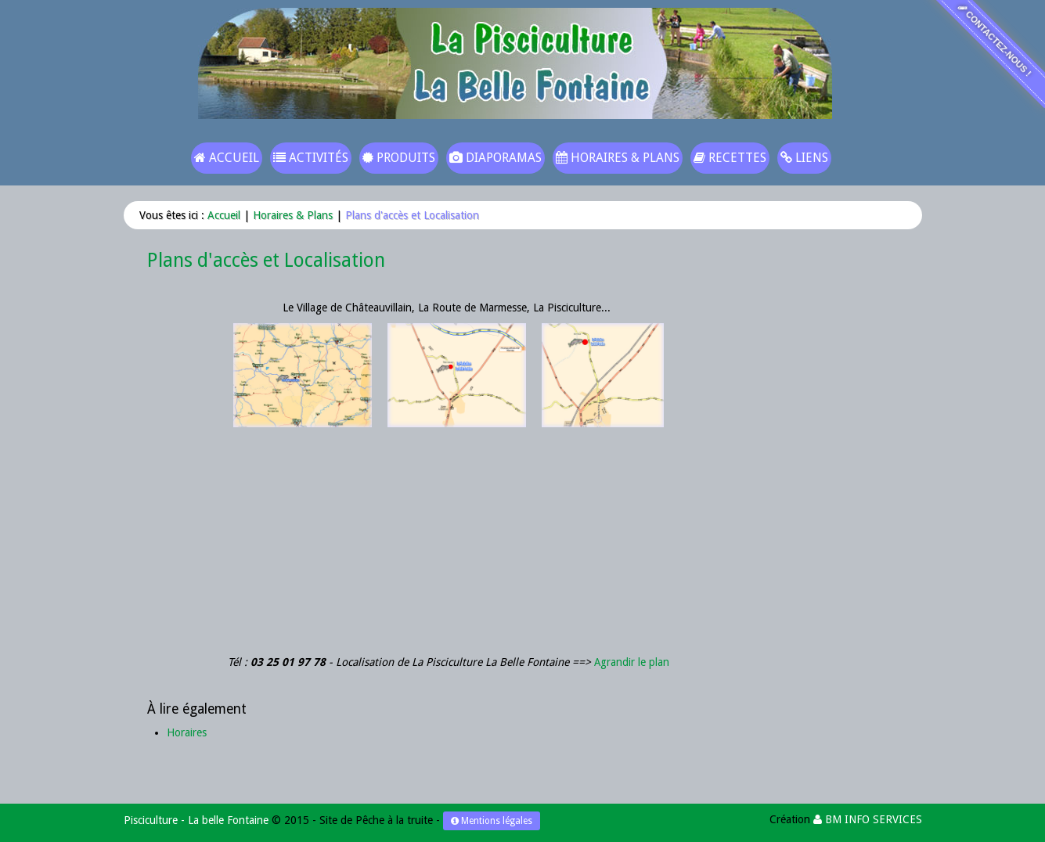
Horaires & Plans (617, 157)
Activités (310, 157)
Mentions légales (491, 820)
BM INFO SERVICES (867, 819)
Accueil (226, 157)
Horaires (187, 732)
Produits (398, 157)
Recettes (730, 157)
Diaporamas (495, 157)
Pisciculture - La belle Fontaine (196, 820)
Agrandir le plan (631, 662)
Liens (804, 157)
